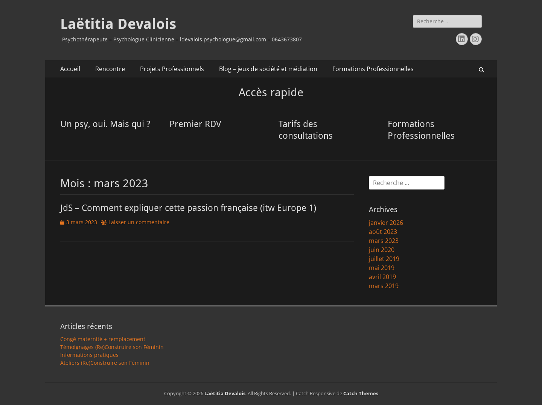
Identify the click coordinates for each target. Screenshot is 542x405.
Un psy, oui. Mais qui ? (105, 124)
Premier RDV (195, 124)
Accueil (70, 69)
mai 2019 (381, 268)
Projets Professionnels (172, 69)
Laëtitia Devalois (118, 24)
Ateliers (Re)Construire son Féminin (104, 362)
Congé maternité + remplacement (102, 339)
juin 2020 (381, 250)
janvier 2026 (386, 222)
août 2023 (383, 232)
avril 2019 (382, 277)
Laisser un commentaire (138, 222)
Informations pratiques (89, 354)
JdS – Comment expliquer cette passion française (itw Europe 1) (188, 208)
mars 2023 (384, 241)
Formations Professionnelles (373, 69)
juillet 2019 (384, 259)
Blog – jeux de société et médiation (268, 69)
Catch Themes (360, 393)
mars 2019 (384, 286)
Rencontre (110, 69)
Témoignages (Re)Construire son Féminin (112, 346)
